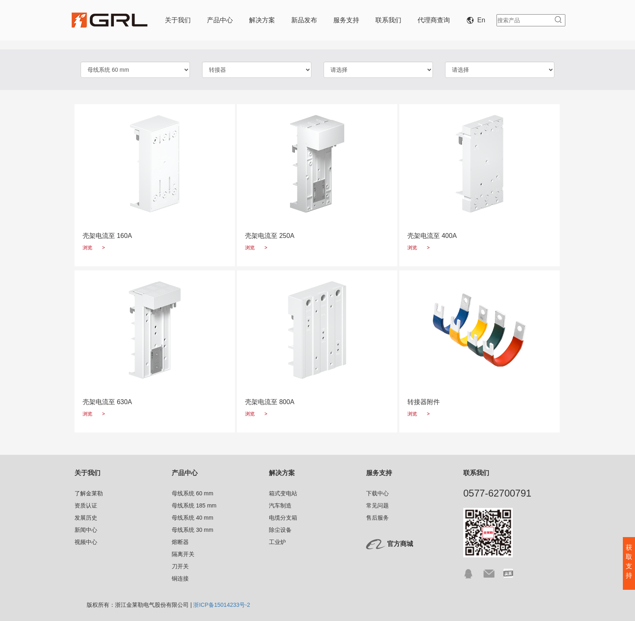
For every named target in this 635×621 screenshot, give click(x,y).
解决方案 (262, 20)
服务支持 (346, 20)
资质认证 (86, 505)
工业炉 (277, 542)
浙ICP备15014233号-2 (221, 605)
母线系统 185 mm (194, 505)
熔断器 (180, 542)
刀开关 (180, 566)
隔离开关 (183, 554)
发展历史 (86, 517)
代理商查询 (434, 20)
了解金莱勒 (89, 493)
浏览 (94, 248)
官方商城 (400, 543)
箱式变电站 (283, 493)
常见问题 (377, 505)
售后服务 (377, 517)
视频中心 (86, 542)
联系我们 (388, 20)
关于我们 (178, 20)
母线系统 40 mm (192, 517)
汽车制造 (280, 505)
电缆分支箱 (283, 517)
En (477, 20)
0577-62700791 (497, 493)
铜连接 (180, 578)
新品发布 (304, 20)
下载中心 (377, 493)
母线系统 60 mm (192, 493)
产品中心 (220, 20)
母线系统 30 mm (192, 530)
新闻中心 (86, 530)
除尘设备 (280, 530)
